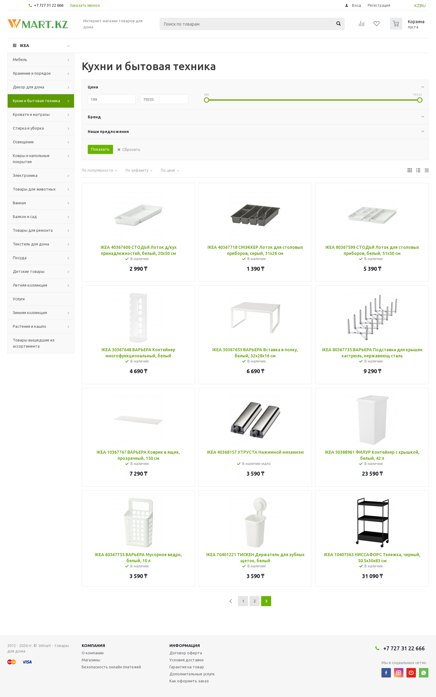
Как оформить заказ (189, 681)
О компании (93, 653)
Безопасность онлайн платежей (111, 667)
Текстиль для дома (31, 244)
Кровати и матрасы (31, 114)
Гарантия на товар (186, 667)
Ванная (19, 203)
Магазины (91, 660)
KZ (417, 5)
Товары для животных (34, 189)
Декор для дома (28, 87)
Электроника (25, 175)
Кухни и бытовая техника (36, 100)
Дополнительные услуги (191, 674)
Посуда (20, 258)
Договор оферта (185, 653)
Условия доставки (186, 660)
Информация (184, 645)
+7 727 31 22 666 (48, 5)
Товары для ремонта (33, 230)
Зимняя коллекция (30, 312)
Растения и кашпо (29, 326)
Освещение (23, 142)
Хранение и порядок (32, 73)
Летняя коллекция (30, 285)
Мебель (20, 59)
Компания (93, 645)
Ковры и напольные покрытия (31, 158)
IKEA (24, 45)
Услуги (19, 299)
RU (423, 5)
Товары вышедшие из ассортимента (34, 343)
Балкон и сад (25, 216)
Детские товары (28, 271)
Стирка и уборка (28, 128)
